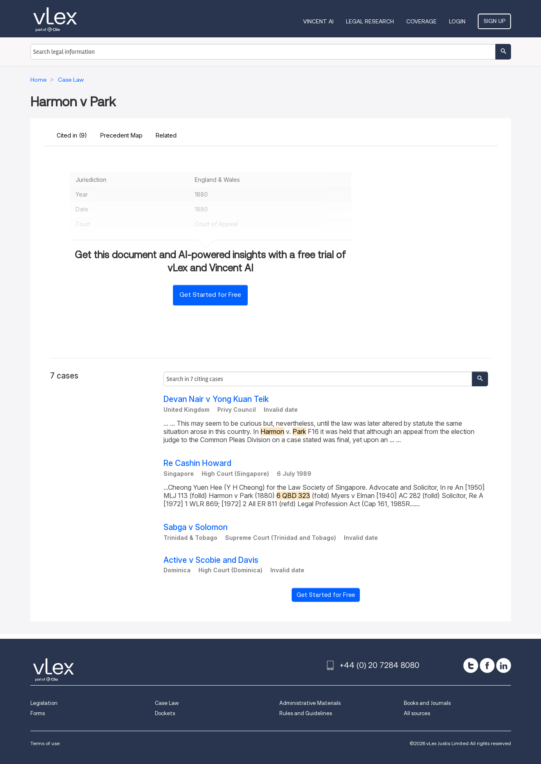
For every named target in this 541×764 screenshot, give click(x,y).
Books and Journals (427, 703)
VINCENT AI (318, 21)
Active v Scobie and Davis (210, 560)
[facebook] (487, 665)
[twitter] (470, 665)
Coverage (421, 21)
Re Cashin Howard (197, 463)
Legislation (44, 703)
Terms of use (45, 743)
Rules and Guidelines (305, 713)
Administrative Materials (310, 703)
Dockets (165, 713)
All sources (417, 713)
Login (457, 21)
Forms (37, 713)
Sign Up (494, 21)
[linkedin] (503, 665)
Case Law (167, 703)
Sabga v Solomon (195, 527)
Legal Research (370, 21)
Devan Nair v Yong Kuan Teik (216, 399)
